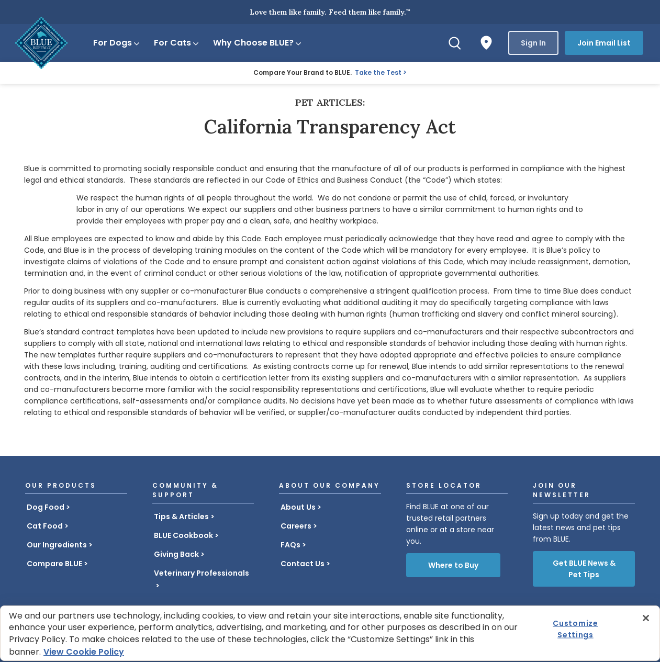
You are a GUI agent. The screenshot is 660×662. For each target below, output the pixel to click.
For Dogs (117, 43)
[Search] (454, 43)
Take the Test (378, 72)
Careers (296, 526)
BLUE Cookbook (183, 535)
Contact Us (303, 563)
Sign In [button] (533, 43)
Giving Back (176, 554)
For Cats (177, 43)
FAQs (290, 545)
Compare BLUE (54, 563)
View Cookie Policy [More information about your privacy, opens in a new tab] (83, 652)
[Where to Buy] (486, 43)
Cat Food (45, 526)
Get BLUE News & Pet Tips (584, 569)
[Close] (645, 618)
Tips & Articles (181, 516)
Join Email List (604, 43)
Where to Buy (453, 565)
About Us (298, 507)
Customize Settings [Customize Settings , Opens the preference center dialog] (575, 629)
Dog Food (45, 507)
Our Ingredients (57, 545)
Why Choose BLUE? (258, 43)
